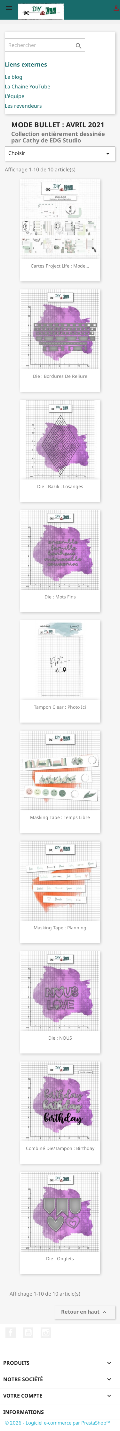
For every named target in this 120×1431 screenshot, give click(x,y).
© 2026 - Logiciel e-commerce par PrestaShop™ (57, 1422)
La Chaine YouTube (27, 86)
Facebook (10, 1332)
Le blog (13, 76)
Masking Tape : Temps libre (60, 817)
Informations (23, 1412)
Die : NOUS (60, 1038)
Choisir (60, 154)
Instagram (46, 1332)
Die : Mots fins (60, 597)
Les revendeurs (23, 105)
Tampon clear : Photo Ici (60, 707)
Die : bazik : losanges (60, 486)
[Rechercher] (45, 45)
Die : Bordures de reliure (60, 376)
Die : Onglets (60, 1258)
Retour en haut (84, 1312)
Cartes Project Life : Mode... (60, 266)
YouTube (28, 1332)
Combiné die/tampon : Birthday (60, 1148)
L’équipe (14, 96)
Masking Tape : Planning (60, 928)
